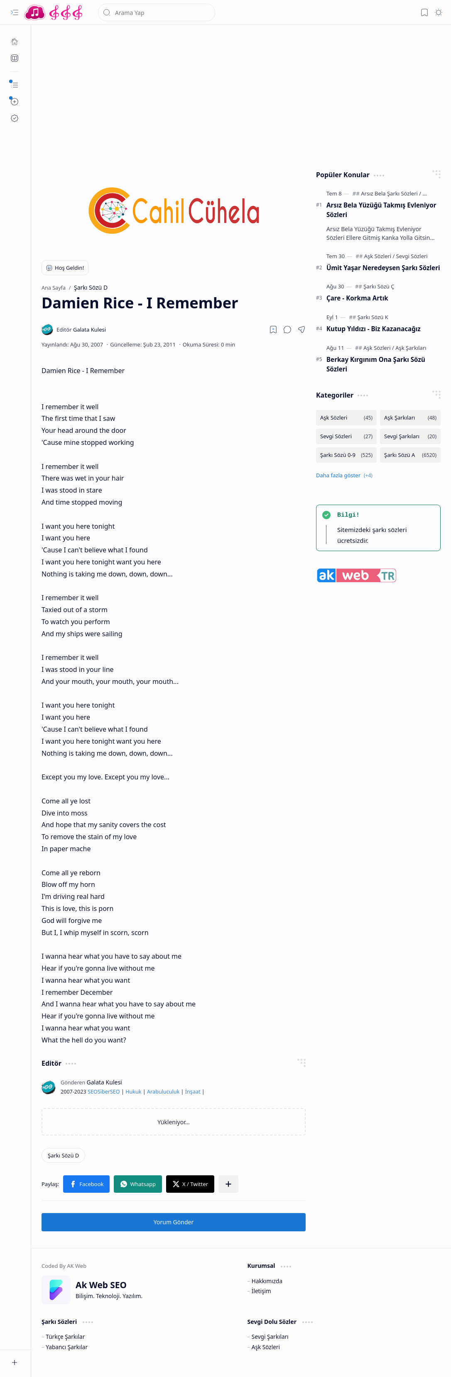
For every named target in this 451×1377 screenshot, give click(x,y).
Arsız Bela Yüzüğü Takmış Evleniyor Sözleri (381, 210)
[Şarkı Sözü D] (63, 1155)
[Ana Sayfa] (14, 41)
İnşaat (193, 1091)
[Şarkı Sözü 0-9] (346, 455)
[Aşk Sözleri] (379, 256)
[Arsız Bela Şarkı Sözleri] (391, 193)
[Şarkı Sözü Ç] (378, 286)
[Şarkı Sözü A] (410, 455)
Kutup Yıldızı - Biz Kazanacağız (373, 329)
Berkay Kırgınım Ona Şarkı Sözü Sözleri (375, 364)
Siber (104, 1091)
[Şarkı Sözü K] (373, 317)
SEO (93, 1091)
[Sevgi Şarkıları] (410, 436)
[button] (14, 12)
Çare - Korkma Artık (357, 298)
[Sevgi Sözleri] (412, 256)
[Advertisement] (241, 95)
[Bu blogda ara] (156, 12)
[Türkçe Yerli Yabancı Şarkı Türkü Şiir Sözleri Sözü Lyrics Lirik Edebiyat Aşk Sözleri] (54, 12)
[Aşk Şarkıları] (410, 348)
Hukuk (133, 1091)
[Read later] (273, 329)
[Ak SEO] (14, 58)
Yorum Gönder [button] (174, 1222)
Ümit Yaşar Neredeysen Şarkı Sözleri (383, 268)
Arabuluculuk (163, 1091)
